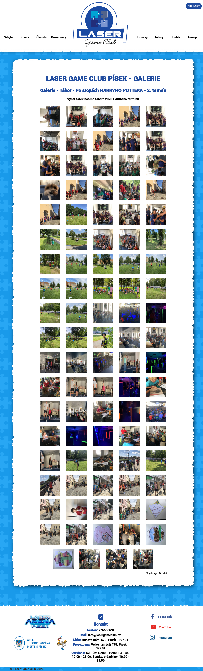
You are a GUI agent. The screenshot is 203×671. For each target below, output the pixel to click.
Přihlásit (194, 6)
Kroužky (142, 37)
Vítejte (8, 37)
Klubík (176, 37)
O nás (25, 37)
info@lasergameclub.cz (104, 635)
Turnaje (192, 37)
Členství (41, 37)
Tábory (159, 37)
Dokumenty (58, 37)
